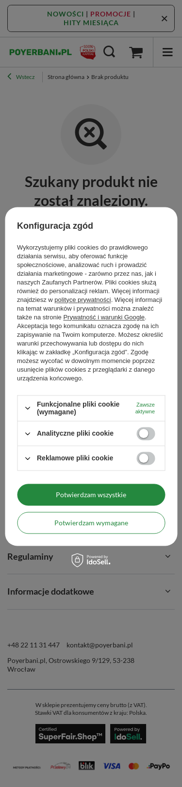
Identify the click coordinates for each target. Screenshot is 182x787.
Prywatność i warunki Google (104, 317)
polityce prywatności (82, 299)
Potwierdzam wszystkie (91, 494)
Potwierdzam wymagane (91, 523)
